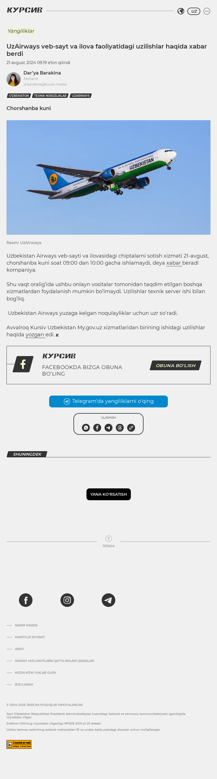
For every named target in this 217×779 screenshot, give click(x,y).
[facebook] (25, 600)
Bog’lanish (24, 684)
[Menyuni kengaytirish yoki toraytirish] (207, 11)
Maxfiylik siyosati (30, 637)
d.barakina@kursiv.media (44, 84)
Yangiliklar (20, 31)
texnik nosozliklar (50, 96)
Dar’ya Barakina (42, 73)
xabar (174, 263)
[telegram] (108, 600)
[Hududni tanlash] (181, 11)
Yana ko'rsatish (108, 494)
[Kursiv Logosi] (24, 10)
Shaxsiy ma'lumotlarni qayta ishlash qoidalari (54, 661)
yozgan (35, 335)
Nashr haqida (26, 625)
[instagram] (67, 600)
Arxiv (19, 649)
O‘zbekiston (19, 96)
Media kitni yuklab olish (35, 673)
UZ (194, 11)
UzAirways (81, 96)
